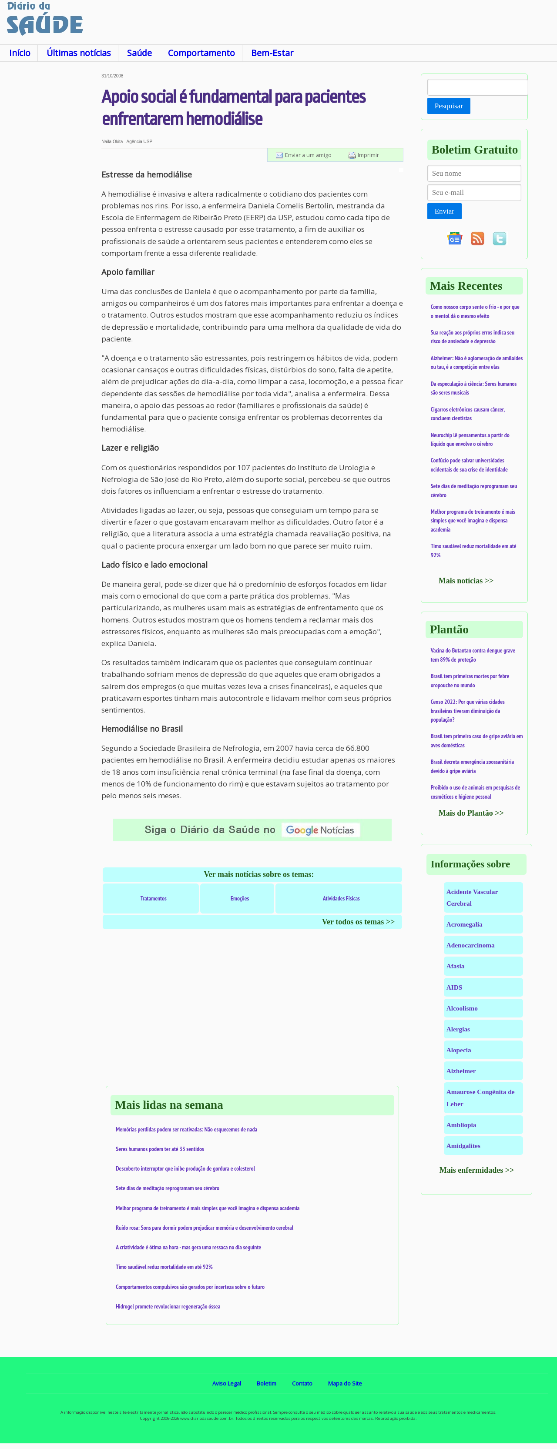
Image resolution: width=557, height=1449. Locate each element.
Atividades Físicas (341, 898)
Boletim (266, 1383)
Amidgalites (463, 1145)
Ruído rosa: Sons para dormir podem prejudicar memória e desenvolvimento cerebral (204, 1227)
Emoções (240, 898)
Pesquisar (449, 106)
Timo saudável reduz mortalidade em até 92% (164, 1267)
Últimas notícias (79, 53)
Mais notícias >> (466, 580)
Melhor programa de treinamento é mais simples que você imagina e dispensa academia (207, 1208)
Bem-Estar (272, 53)
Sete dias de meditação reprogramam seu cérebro (167, 1188)
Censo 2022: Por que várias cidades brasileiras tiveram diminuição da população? (468, 710)
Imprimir (368, 155)
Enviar (444, 211)
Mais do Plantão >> (471, 813)
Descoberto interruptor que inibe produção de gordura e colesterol (185, 1168)
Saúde (139, 53)
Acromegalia (464, 924)
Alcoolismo (462, 1008)
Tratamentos (154, 898)
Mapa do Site (345, 1383)
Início (19, 53)
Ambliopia (461, 1124)
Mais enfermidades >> (477, 1170)
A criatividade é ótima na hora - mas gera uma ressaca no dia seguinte (188, 1247)
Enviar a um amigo (308, 155)
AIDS (454, 987)
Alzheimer (461, 1070)
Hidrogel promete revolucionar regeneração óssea (168, 1306)
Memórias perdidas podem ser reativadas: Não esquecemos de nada (186, 1129)
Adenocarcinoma (470, 945)
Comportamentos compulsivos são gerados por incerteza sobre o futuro (190, 1287)
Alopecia (458, 1050)
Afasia (455, 966)
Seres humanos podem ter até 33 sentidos (160, 1149)
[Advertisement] (50, 204)
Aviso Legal (226, 1383)
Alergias (458, 1029)
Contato (302, 1383)
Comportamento (201, 53)
